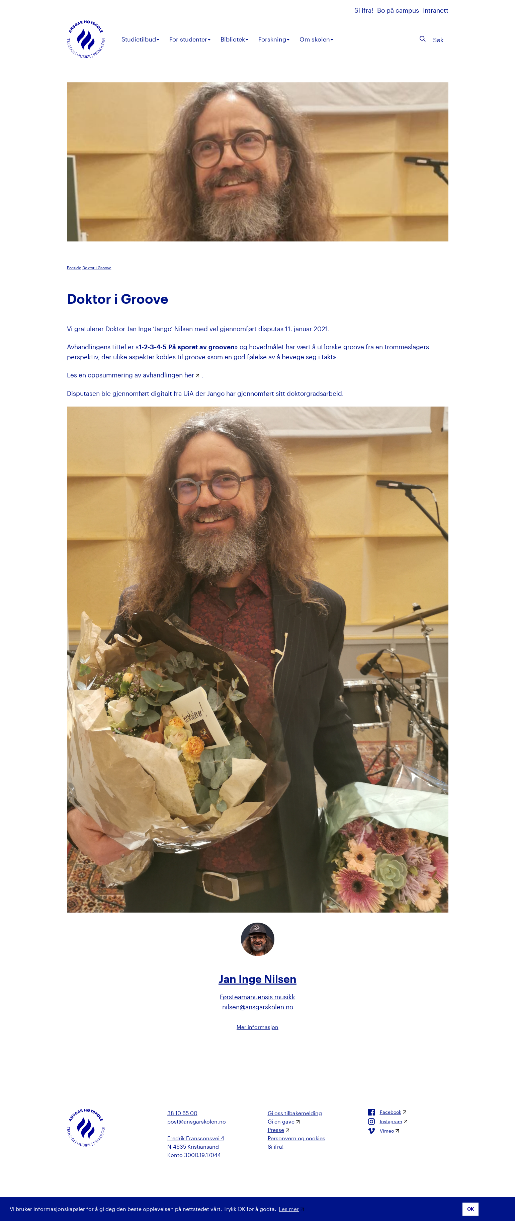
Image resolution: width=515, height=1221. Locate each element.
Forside (74, 267)
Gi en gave (281, 1121)
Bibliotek (234, 39)
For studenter (189, 39)
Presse (276, 1130)
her (189, 375)
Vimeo (381, 1131)
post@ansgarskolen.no (196, 1121)
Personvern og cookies (296, 1138)
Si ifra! (364, 10)
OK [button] (470, 1209)
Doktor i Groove (96, 267)
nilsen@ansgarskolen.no (257, 1007)
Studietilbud (140, 39)
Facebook (384, 1112)
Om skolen (316, 39)
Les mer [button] (289, 1209)
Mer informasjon (257, 1027)
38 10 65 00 (182, 1113)
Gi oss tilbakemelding (295, 1113)
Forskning (273, 39)
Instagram (385, 1121)
